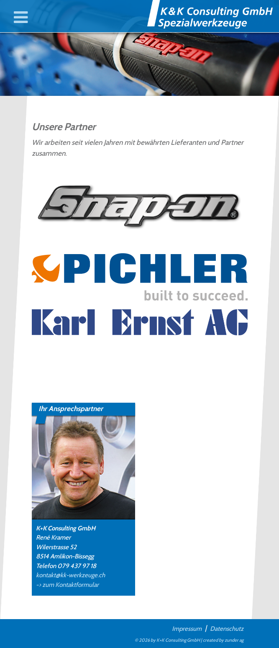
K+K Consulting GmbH (178, 640)
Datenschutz (226, 628)
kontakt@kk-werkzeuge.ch (70, 575)
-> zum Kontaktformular (67, 585)
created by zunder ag (223, 640)
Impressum (187, 628)
